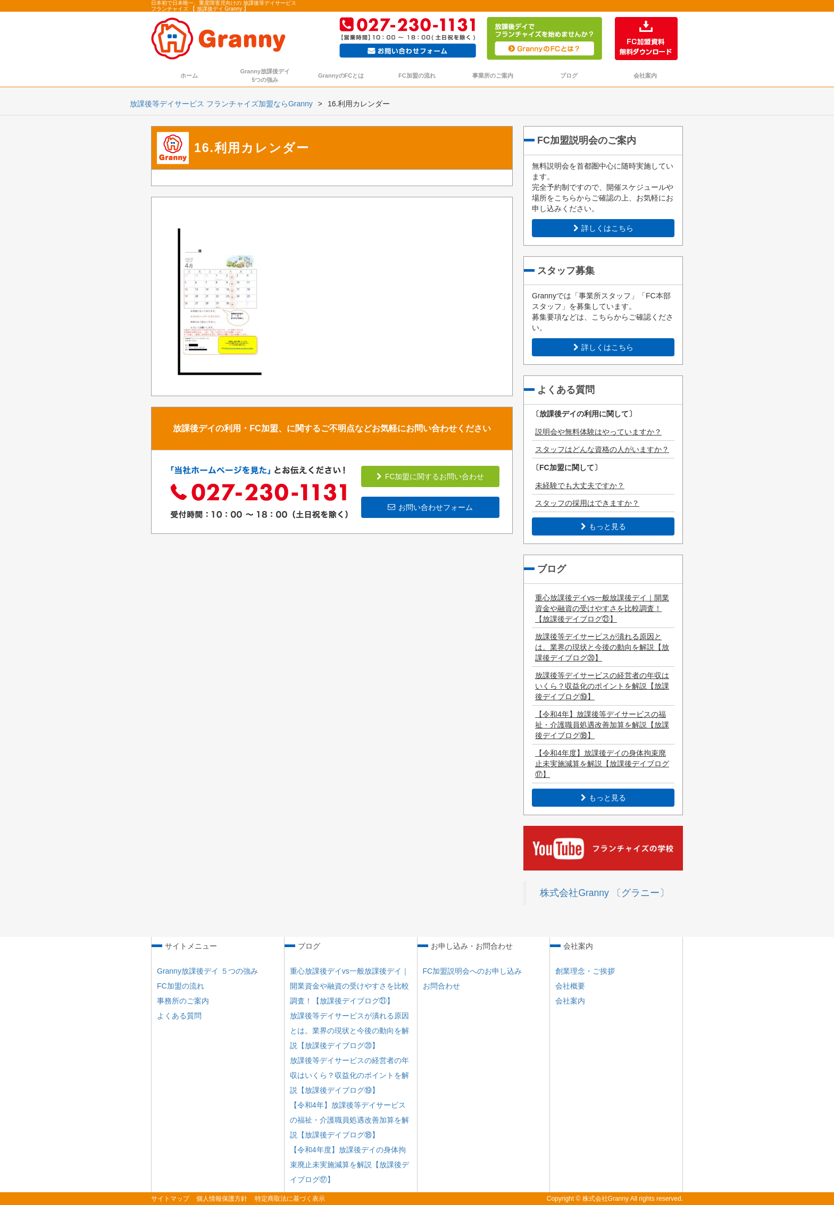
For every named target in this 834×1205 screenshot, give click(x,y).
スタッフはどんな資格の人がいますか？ (602, 449)
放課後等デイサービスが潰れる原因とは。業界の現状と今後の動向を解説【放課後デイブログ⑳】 (602, 647)
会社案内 (645, 75)
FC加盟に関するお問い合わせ (431, 476)
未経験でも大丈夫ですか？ (579, 485)
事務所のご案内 (183, 1001)
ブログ (569, 75)
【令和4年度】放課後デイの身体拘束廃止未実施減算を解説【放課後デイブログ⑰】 (602, 764)
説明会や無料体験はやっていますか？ (598, 432)
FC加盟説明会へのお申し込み (472, 971)
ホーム (189, 75)
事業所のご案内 (492, 75)
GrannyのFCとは (341, 75)
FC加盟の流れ (417, 75)
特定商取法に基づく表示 (290, 1198)
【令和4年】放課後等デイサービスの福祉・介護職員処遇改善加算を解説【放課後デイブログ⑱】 (602, 725)
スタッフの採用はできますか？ (587, 503)
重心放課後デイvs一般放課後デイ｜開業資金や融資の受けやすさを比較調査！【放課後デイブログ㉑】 (602, 608)
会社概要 (570, 986)
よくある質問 (179, 1015)
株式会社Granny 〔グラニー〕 (604, 893)
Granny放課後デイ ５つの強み (207, 971)
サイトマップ (170, 1198)
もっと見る (603, 526)
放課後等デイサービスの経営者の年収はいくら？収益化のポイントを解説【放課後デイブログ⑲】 (602, 686)
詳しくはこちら (603, 228)
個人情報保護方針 (221, 1198)
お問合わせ (441, 986)
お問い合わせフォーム (430, 507)
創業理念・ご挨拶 (585, 971)
